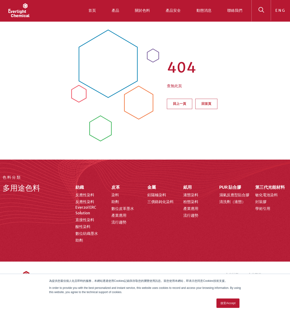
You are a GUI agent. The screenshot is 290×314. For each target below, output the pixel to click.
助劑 (79, 240)
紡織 (79, 187)
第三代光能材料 (270, 187)
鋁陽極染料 (156, 194)
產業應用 (118, 215)
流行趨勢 (118, 222)
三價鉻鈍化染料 (160, 201)
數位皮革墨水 (122, 208)
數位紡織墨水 (86, 233)
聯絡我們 (234, 10)
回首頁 (206, 104)
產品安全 (173, 10)
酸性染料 (82, 226)
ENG (280, 10)
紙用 (187, 187)
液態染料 (190, 194)
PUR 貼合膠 (230, 187)
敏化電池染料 (266, 194)
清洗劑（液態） (232, 201)
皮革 (115, 187)
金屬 (151, 187)
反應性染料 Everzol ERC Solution (85, 207)
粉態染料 (190, 201)
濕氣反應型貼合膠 (234, 194)
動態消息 (204, 10)
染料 (115, 194)
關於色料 (142, 10)
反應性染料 (84, 194)
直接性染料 (84, 219)
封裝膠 (260, 201)
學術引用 (262, 208)
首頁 (92, 10)
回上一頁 (179, 104)
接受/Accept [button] (227, 303)
